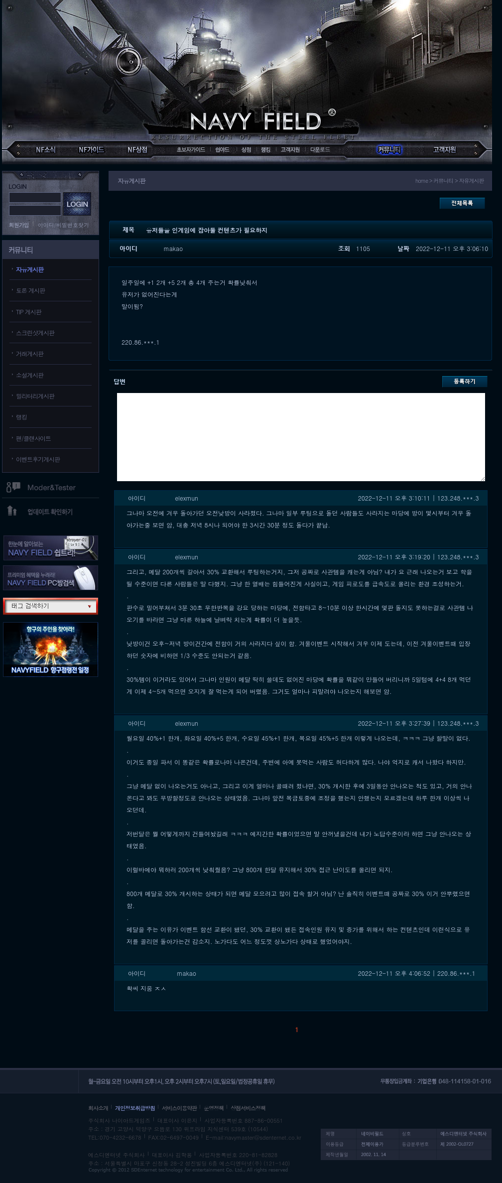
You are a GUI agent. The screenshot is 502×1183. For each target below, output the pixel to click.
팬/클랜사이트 (33, 438)
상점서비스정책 (248, 1108)
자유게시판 (29, 269)
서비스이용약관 (179, 1108)
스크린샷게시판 (35, 332)
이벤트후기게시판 (38, 459)
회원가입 (19, 225)
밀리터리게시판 (35, 396)
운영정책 (214, 1108)
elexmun (186, 498)
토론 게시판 (30, 290)
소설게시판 (29, 375)
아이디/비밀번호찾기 (64, 225)
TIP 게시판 (28, 311)
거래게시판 (29, 353)
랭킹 (21, 416)
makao (173, 248)
